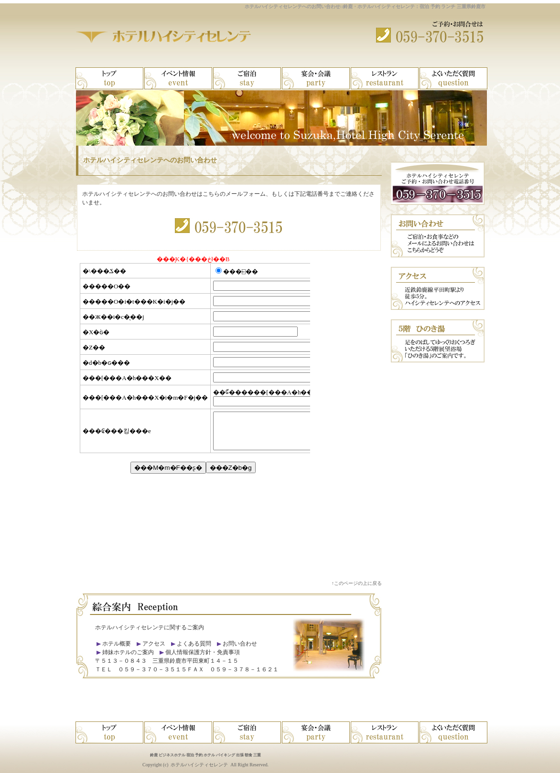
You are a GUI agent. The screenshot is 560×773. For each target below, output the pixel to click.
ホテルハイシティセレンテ (199, 764)
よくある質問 (194, 643)
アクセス (153, 643)
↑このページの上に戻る (357, 583)
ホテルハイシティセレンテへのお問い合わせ (150, 160)
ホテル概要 (116, 643)
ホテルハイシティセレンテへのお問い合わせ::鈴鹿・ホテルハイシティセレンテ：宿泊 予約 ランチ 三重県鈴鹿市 (365, 6)
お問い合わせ (240, 643)
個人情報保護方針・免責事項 (202, 652)
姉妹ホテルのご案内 (127, 652)
